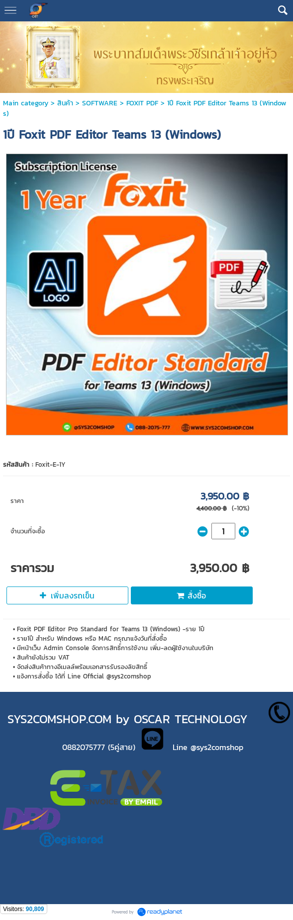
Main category (25, 103)
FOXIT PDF (142, 103)
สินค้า (65, 103)
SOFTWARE (99, 103)
